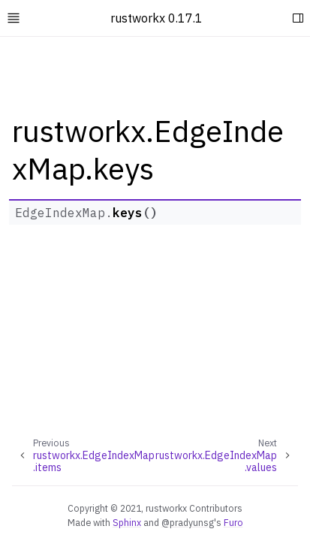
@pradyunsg (187, 522)
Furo (233, 522)
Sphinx (127, 522)
